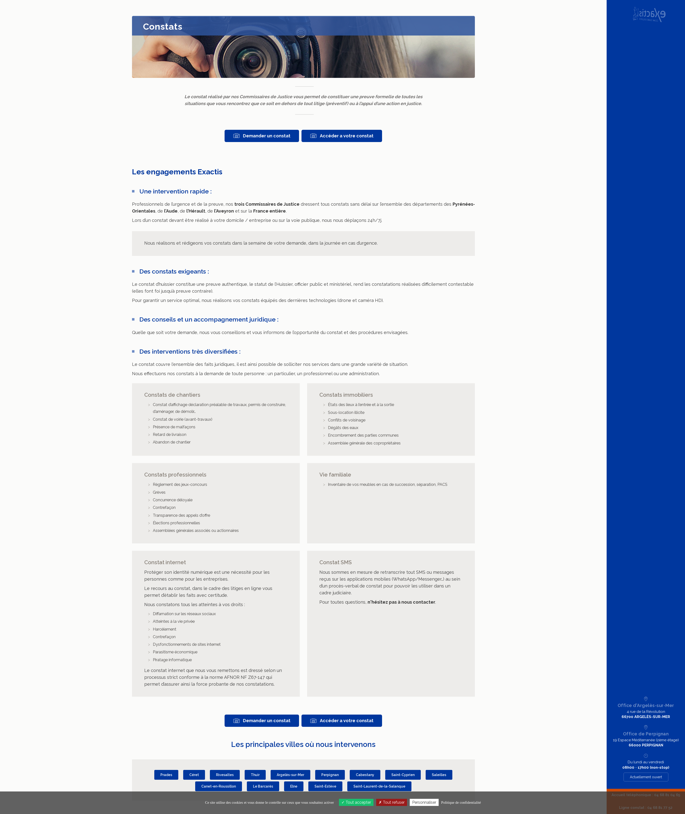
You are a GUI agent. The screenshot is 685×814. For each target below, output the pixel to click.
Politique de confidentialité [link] (461, 802)
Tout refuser (392, 802)
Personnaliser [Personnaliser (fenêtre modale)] (424, 802)
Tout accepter (356, 802)
